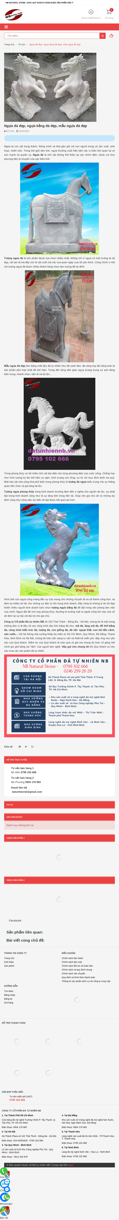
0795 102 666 (17, 1100)
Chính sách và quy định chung (77, 969)
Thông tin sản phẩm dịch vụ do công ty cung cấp (86, 981)
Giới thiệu (9, 962)
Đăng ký (97, 18)
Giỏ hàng (8, 1002)
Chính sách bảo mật (72, 962)
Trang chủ (9, 958)
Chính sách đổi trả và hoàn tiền (77, 966)
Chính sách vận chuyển (73, 973)
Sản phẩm (9, 966)
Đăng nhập (86, 18)
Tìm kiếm (8, 991)
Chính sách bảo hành (72, 958)
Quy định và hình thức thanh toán (78, 977)
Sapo (70, 1165)
